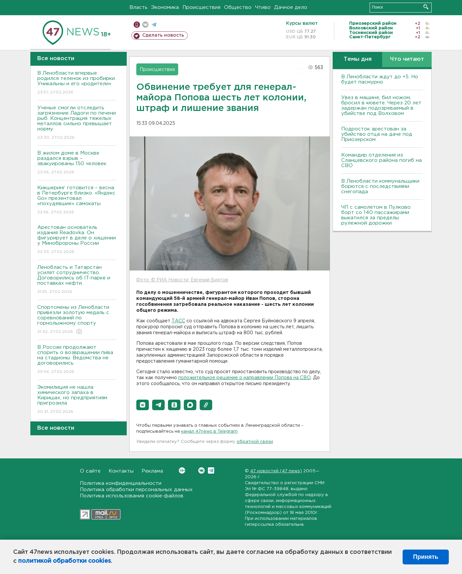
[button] (142, 405)
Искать (425, 6)
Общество (237, 7)
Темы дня (358, 59)
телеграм (154, 24)
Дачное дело (290, 7)
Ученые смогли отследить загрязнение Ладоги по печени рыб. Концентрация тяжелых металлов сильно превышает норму (76, 123)
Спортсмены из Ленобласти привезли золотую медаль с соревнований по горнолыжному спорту (76, 320)
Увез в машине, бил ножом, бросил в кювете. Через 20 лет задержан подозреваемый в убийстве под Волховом (381, 105)
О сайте (90, 471)
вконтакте (145, 24)
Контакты (121, 471)
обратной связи (255, 442)
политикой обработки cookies (64, 561)
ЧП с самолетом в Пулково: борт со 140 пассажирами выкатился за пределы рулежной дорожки (376, 215)
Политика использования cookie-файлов (131, 496)
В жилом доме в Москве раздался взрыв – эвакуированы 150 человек (76, 163)
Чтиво (263, 7)
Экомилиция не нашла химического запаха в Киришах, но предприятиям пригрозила (76, 399)
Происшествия (201, 7)
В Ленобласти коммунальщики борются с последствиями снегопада (380, 186)
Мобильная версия (137, 24)
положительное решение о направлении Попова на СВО (244, 378)
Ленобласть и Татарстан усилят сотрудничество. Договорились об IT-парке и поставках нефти (76, 280)
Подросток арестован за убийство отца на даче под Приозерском (376, 134)
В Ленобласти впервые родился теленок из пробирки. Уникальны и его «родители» (76, 83)
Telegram (211, 470)
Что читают (407, 59)
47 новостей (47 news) (276, 471)
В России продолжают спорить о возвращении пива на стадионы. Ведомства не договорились (76, 360)
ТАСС (178, 321)
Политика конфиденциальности (120, 483)
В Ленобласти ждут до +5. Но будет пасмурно (379, 79)
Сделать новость (163, 35)
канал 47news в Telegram (209, 431)
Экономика (165, 7)
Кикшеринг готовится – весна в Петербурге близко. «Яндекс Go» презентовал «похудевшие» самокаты (76, 200)
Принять (425, 557)
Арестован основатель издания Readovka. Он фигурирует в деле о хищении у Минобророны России (76, 240)
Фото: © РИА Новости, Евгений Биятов (182, 280)
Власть (138, 7)
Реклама (152, 471)
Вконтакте (182, 470)
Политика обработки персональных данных (136, 489)
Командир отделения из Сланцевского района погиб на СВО (381, 160)
